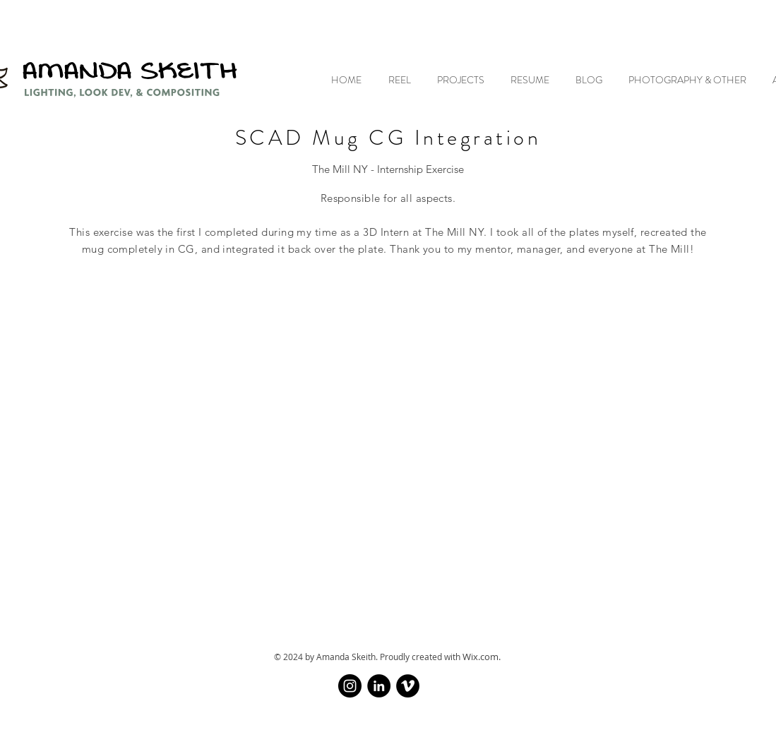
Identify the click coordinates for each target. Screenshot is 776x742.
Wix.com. (481, 656)
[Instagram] (350, 686)
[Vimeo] (407, 686)
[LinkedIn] (378, 686)
